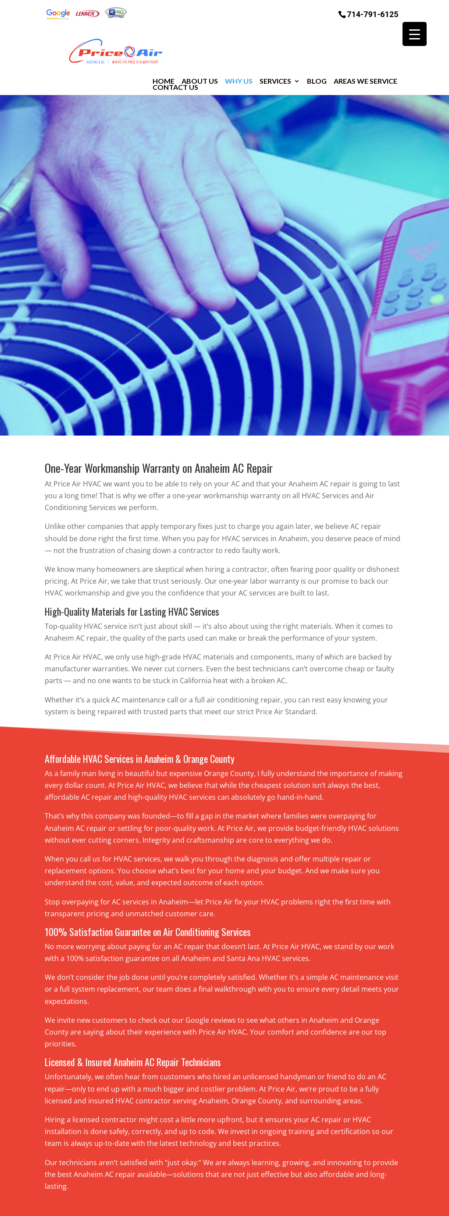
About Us (200, 47)
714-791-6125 (372, 14)
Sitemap (204, 1203)
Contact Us (175, 53)
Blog (317, 47)
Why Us (239, 47)
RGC (341, 1203)
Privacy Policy (250, 1203)
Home (164, 47)
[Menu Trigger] (415, 34)
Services (275, 47)
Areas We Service (365, 47)
